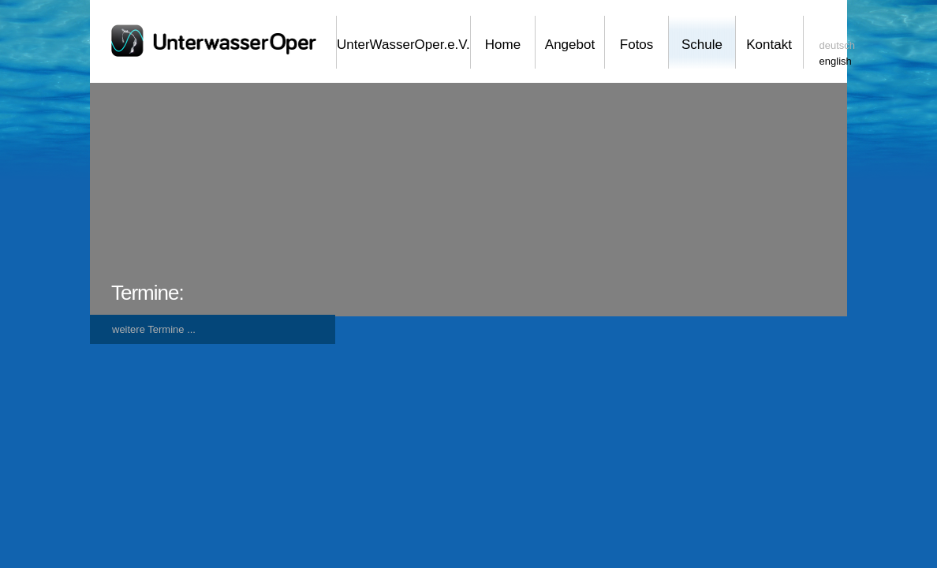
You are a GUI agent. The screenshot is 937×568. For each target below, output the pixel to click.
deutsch (837, 45)
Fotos (637, 44)
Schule (701, 44)
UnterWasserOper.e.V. (403, 44)
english (835, 61)
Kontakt (769, 44)
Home (503, 44)
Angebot (570, 44)
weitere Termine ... (154, 329)
